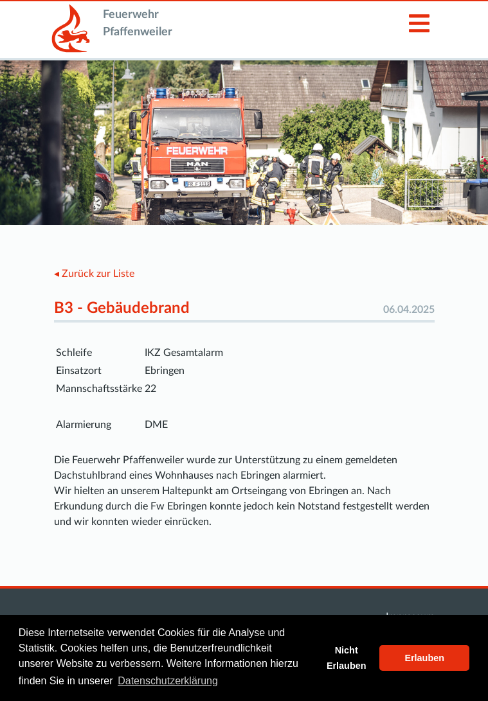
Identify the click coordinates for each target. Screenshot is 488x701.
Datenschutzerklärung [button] (168, 680)
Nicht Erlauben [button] (346, 658)
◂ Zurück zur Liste (94, 274)
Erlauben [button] (424, 658)
